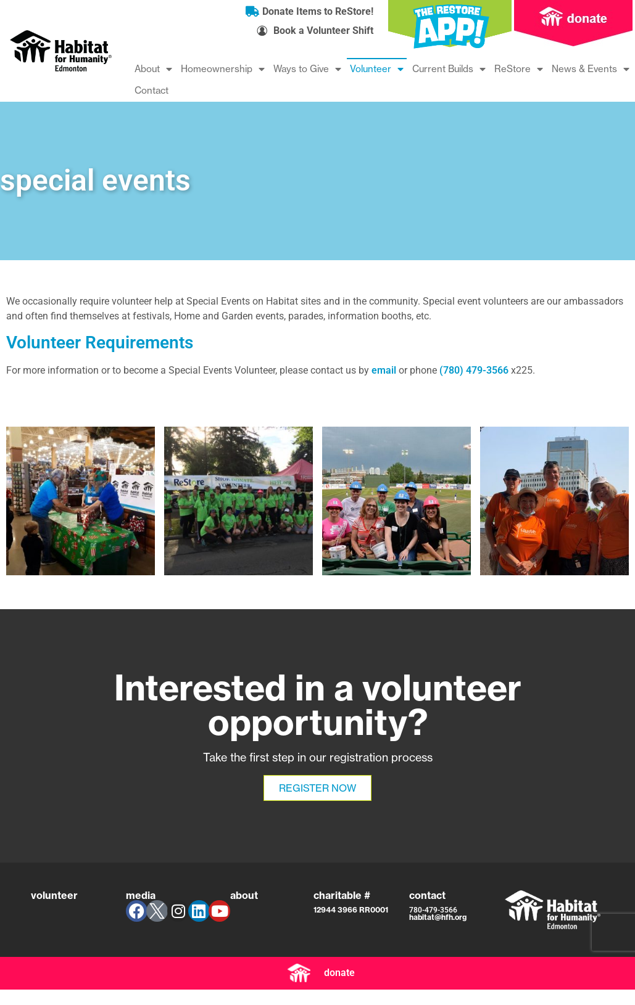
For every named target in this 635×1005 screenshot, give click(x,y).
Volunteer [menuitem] (377, 69)
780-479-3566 (433, 910)
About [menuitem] (153, 69)
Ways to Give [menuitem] (307, 69)
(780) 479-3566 (473, 370)
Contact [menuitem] (151, 90)
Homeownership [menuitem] (223, 69)
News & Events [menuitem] (590, 69)
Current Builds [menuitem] (449, 69)
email (383, 370)
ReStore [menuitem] (518, 69)
